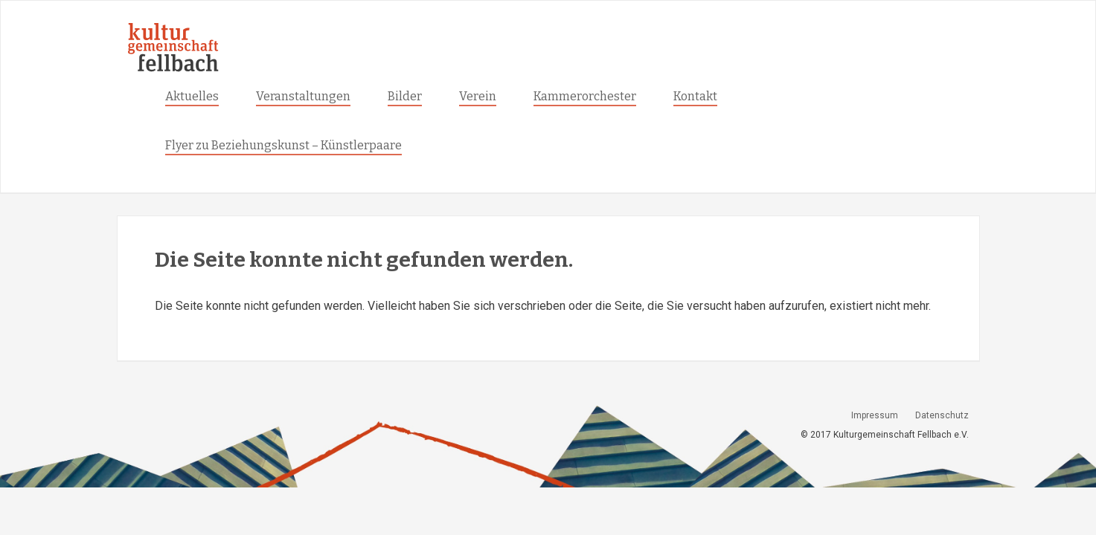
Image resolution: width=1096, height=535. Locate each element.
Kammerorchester (584, 96)
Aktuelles (192, 96)
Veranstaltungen (303, 96)
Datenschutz (942, 415)
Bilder (405, 96)
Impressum (874, 415)
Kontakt (695, 96)
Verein (477, 96)
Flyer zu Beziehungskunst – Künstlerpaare (283, 145)
